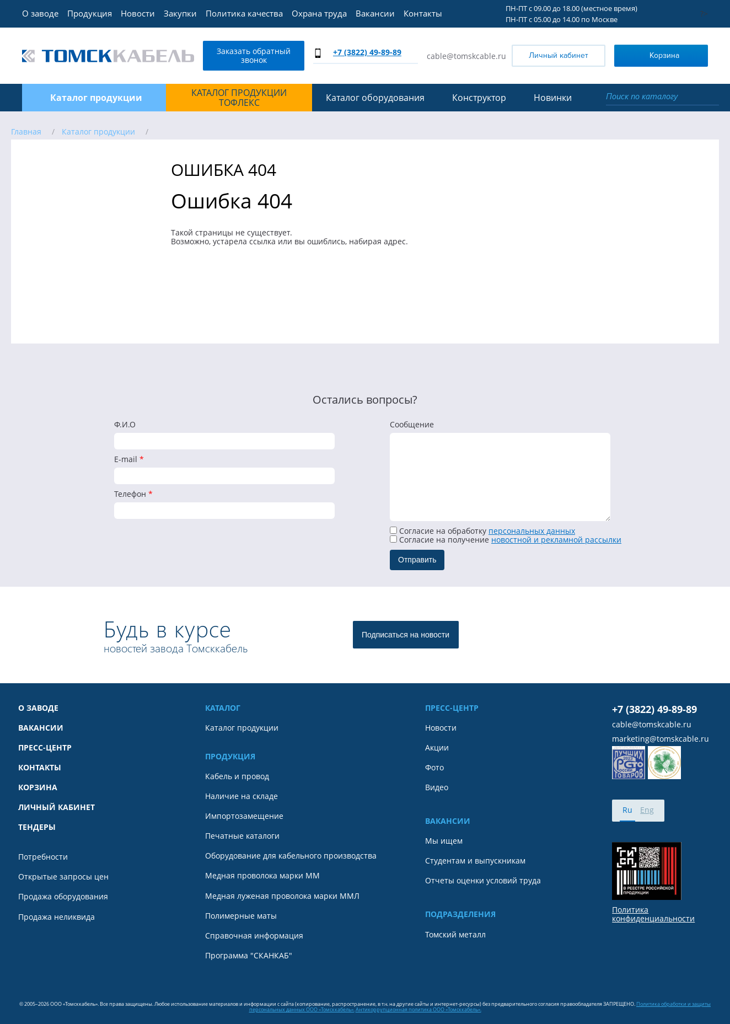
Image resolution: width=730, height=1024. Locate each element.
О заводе (40, 13)
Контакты (423, 13)
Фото (434, 767)
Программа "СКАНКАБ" (248, 955)
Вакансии (375, 13)
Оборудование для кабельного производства (291, 855)
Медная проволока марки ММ (262, 875)
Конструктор (479, 98)
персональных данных (532, 531)
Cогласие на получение (505, 539)
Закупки (180, 13)
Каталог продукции (241, 727)
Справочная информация (254, 935)
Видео (436, 787)
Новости (138, 13)
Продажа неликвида (56, 917)
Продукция (89, 13)
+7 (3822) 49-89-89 (367, 52)
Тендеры (37, 827)
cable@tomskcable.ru (466, 56)
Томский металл (455, 934)
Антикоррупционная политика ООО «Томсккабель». (418, 1009)
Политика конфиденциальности (653, 914)
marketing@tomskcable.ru (660, 739)
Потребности (43, 857)
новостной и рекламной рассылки (556, 539)
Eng (647, 810)
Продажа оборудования (63, 896)
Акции (437, 747)
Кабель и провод (237, 776)
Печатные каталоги (242, 836)
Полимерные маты (241, 916)
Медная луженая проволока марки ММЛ (282, 896)
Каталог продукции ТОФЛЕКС (239, 98)
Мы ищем (444, 841)
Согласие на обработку (482, 531)
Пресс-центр (45, 747)
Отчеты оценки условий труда (483, 880)
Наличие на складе (241, 796)
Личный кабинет (558, 55)
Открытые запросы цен (63, 876)
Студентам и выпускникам (475, 860)
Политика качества (244, 13)
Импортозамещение (244, 816)
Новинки (553, 98)
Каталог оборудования (375, 98)
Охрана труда (319, 13)
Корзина (649, 55)
